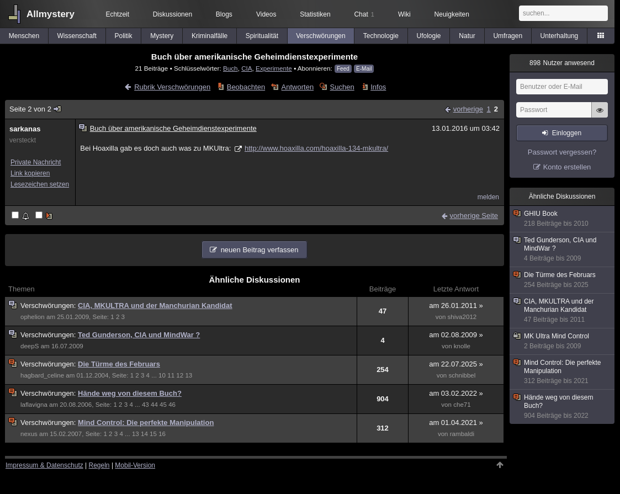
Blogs (224, 14)
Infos (378, 87)
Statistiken (315, 14)
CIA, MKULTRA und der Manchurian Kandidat (155, 305)
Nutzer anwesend (562, 63)
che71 (462, 404)
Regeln (99, 465)
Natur (467, 36)
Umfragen (507, 36)
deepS (29, 346)
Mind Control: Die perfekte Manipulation (146, 422)
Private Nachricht (35, 162)
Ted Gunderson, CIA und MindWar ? (139, 335)
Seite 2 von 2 (35, 109)
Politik (123, 36)
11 (170, 375)
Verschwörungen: (49, 305)
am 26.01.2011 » (456, 305)
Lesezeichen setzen (39, 184)
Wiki (404, 14)
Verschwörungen (320, 36)
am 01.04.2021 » (456, 422)
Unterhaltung (559, 36)
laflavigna (33, 404)
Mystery (161, 36)
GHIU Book (563, 219)
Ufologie (428, 36)
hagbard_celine (42, 375)
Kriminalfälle (209, 36)
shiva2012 (462, 317)
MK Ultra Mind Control (563, 341)
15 (153, 434)
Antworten (298, 87)
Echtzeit (117, 14)
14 (144, 434)
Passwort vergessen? (562, 152)
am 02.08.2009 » (456, 335)
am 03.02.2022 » (456, 393)
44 (154, 404)
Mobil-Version (135, 465)
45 (163, 404)
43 (145, 404)
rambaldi (462, 434)
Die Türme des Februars (119, 364)
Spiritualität (262, 36)
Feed (343, 69)
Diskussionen (172, 14)
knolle (462, 346)
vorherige (468, 109)
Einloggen (566, 133)
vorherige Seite (474, 215)
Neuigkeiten (451, 14)
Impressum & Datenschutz (44, 465)
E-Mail (364, 69)
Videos (266, 14)
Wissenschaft (77, 36)
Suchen (342, 87)
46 (172, 404)
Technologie (381, 36)
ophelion (32, 317)
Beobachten (246, 87)
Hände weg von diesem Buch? (130, 393)
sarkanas (24, 129)
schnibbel (462, 375)
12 (179, 375)
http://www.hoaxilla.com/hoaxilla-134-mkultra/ (316, 148)
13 (188, 375)
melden (488, 197)
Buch (230, 68)
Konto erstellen (567, 167)
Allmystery (51, 14)
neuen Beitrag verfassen (260, 250)
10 (162, 375)
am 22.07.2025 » (456, 364)
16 (162, 434)
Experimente (274, 68)
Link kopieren (30, 173)
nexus (29, 434)
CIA (246, 68)
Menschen (24, 36)
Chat (364, 14)
